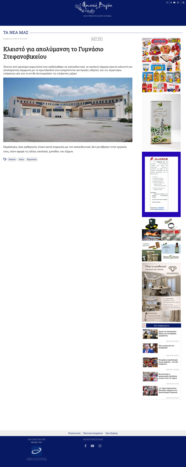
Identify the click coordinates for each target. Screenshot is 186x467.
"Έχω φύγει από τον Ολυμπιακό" (166, 347)
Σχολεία (12, 159)
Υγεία (21, 159)
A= (101, 39)
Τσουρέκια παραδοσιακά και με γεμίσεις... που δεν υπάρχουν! (168, 362)
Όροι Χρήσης (112, 433)
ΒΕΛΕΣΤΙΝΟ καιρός (15, 11)
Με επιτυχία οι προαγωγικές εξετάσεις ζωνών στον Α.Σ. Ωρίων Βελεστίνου (167, 377)
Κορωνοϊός (32, 159)
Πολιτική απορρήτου (93, 433)
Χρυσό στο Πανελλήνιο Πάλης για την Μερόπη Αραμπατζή (167, 333)
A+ (93, 39)
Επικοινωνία (74, 433)
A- (97, 39)
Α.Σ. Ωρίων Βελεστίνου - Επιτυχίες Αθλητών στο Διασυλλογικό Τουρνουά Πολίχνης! (167, 391)
